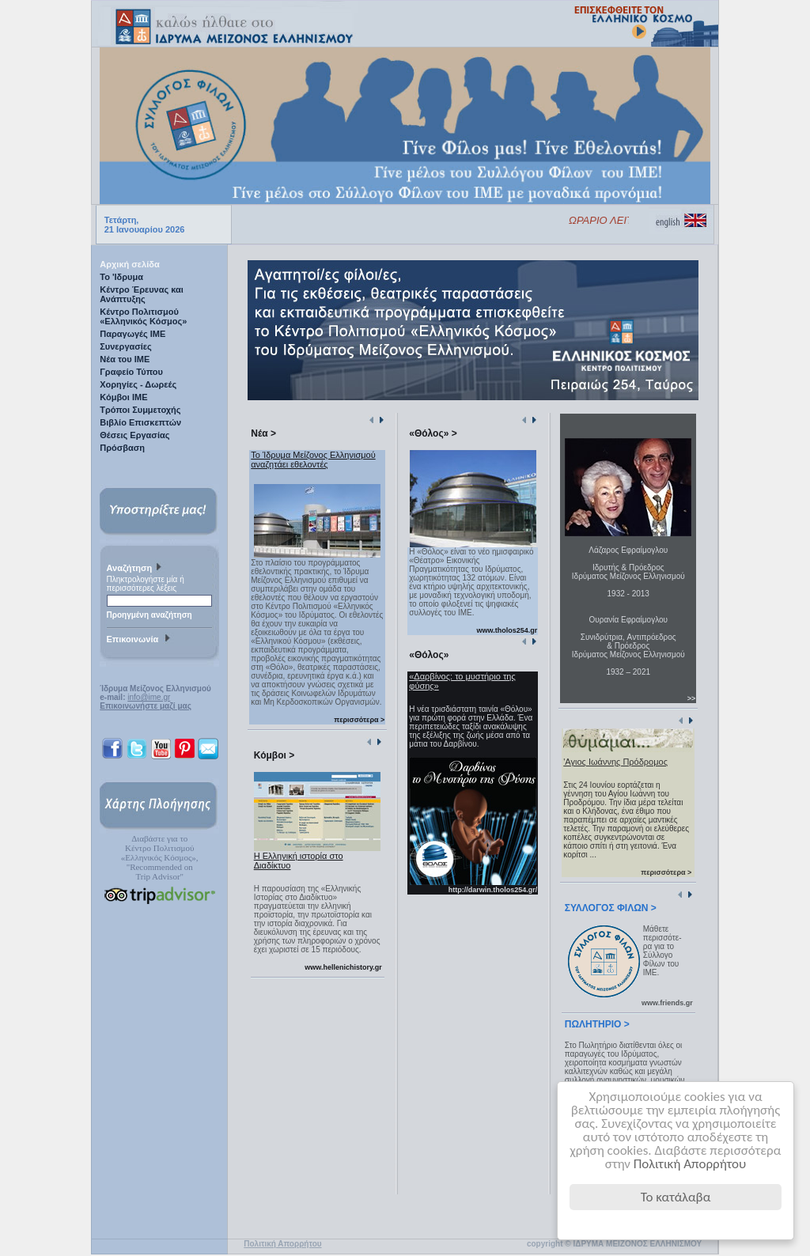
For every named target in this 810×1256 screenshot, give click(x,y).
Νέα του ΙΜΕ (125, 359)
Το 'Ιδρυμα (121, 277)
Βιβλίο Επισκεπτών (140, 422)
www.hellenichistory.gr (343, 967)
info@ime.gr (148, 697)
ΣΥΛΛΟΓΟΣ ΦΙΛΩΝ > (611, 908)
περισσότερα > (359, 720)
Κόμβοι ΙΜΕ (123, 397)
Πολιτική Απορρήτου (690, 1164)
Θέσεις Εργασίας (134, 435)
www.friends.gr (667, 1003)
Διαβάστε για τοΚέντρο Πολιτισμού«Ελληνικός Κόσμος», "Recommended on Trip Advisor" (160, 857)
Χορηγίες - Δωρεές (138, 384)
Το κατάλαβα (676, 1197)
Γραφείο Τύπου (131, 371)
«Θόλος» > (432, 433)
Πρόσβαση (122, 447)
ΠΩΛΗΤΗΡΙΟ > (597, 1024)
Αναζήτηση (136, 568)
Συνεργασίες (126, 346)
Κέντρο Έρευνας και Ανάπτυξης (142, 294)
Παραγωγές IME (132, 334)
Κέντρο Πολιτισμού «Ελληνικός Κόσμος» (143, 316)
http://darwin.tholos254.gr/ (493, 890)
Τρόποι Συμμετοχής (140, 409)
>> (691, 698)
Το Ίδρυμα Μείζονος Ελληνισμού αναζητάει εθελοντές (313, 459)
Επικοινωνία (141, 639)
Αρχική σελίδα (129, 264)
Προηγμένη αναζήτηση (149, 615)
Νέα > (263, 433)
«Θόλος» (429, 654)
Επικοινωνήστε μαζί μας (145, 706)
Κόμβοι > (274, 755)
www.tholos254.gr (507, 630)
